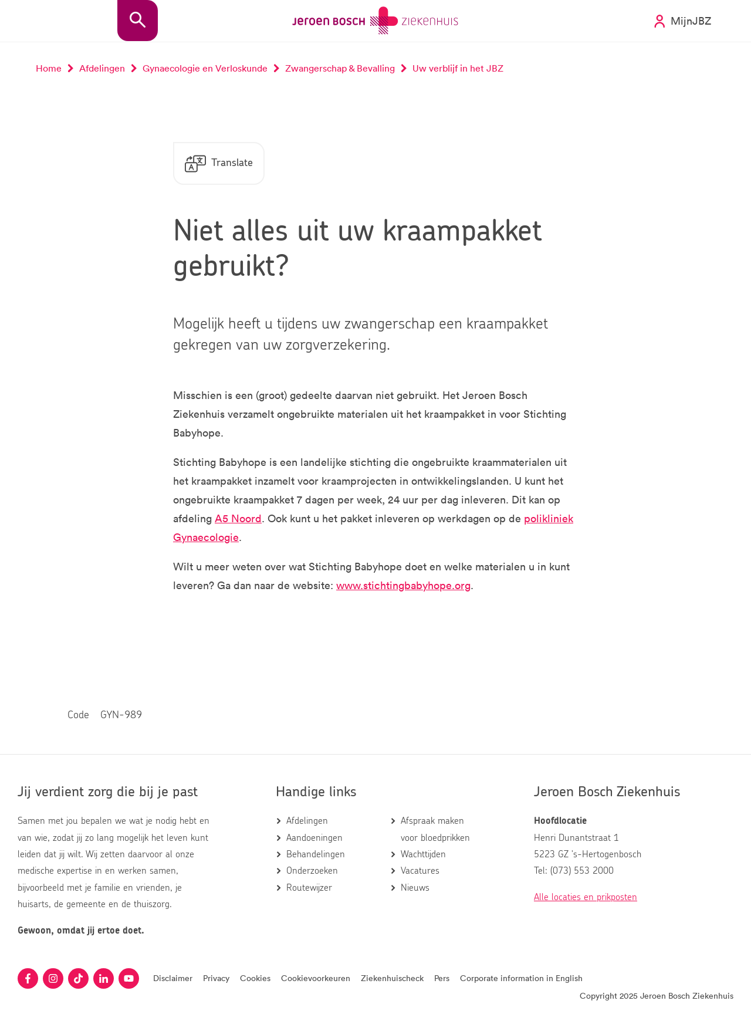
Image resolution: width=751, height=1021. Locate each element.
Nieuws (415, 887)
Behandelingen (315, 854)
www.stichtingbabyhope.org (403, 585)
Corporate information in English (521, 977)
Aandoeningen (314, 838)
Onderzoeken (312, 870)
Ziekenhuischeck (392, 977)
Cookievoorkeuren (315, 977)
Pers (441, 977)
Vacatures (420, 870)
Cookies (255, 977)
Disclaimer (172, 977)
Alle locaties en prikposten (585, 897)
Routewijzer (309, 887)
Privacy (216, 977)
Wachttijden (423, 854)
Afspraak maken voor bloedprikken (435, 829)
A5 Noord (238, 518)
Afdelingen (307, 821)
